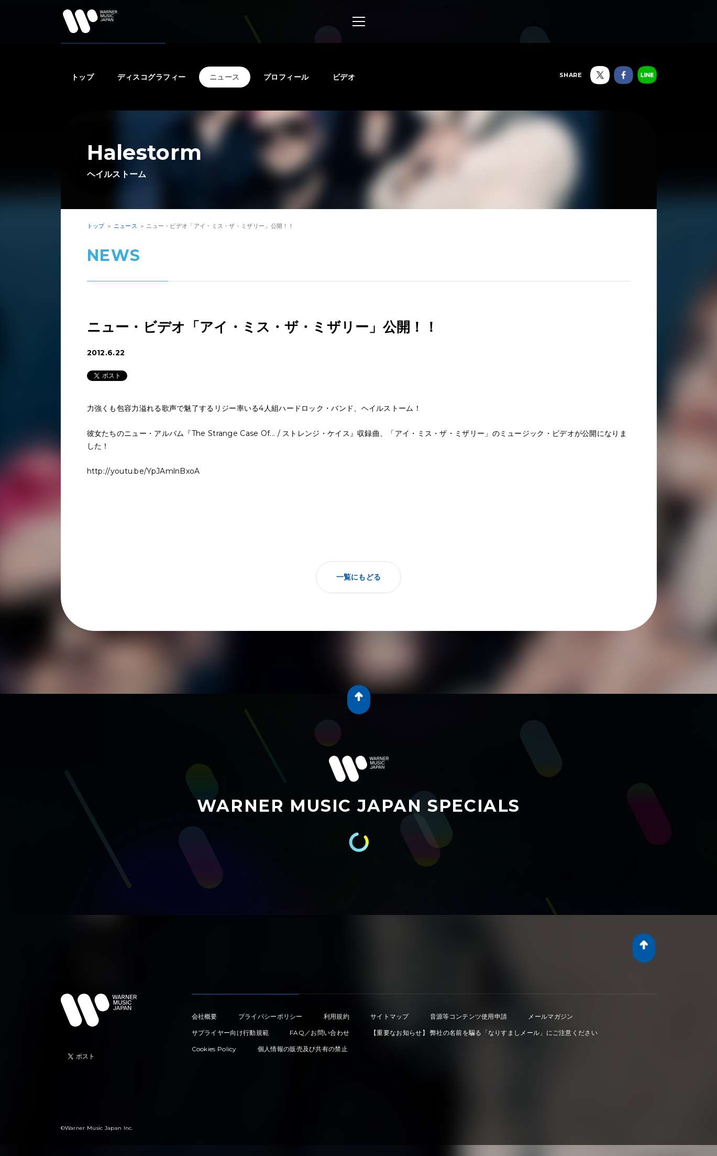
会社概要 (204, 1016)
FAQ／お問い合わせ (319, 1033)
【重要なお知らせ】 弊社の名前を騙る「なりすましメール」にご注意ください (484, 1033)
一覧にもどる (358, 577)
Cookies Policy (214, 1049)
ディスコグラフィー (151, 77)
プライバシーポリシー (270, 1016)
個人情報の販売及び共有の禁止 (303, 1049)
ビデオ (344, 77)
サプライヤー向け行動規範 (230, 1033)
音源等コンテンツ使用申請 (469, 1016)
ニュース (224, 77)
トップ (82, 77)
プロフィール (286, 77)
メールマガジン (550, 1016)
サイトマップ (389, 1016)
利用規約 (336, 1016)
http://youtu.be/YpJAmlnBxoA (143, 471)
